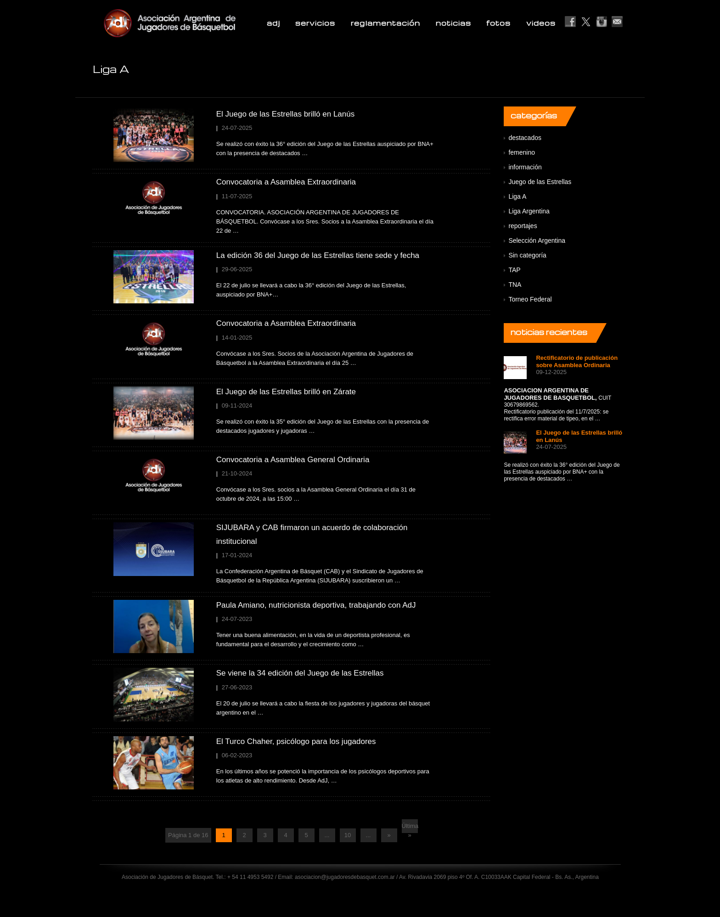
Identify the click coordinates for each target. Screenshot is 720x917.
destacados (524, 137)
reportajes (522, 225)
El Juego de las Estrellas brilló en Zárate (286, 391)
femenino (521, 152)
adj (273, 23)
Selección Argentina (536, 240)
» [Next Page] (388, 835)
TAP (514, 270)
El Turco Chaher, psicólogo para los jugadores (296, 741)
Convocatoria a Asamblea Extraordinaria (286, 182)
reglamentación (385, 23)
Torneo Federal (529, 299)
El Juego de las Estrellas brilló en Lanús (285, 114)
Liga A (517, 196)
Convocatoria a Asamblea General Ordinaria (293, 459)
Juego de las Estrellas (539, 181)
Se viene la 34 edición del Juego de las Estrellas (300, 673)
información (524, 167)
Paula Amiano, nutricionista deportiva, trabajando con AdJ (316, 605)
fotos (498, 23)
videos (541, 23)
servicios (315, 23)
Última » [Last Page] (410, 827)
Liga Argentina (529, 211)
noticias (453, 23)
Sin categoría (527, 255)
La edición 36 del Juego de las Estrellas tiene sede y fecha (317, 255)
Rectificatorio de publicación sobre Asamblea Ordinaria (577, 361)
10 (347, 835)
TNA (514, 284)
